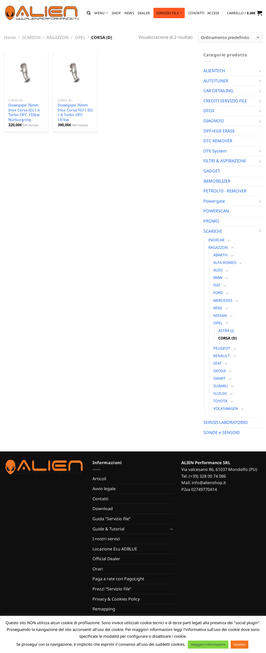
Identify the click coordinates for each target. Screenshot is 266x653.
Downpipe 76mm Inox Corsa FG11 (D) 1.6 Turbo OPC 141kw (75, 112)
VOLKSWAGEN (225, 408)
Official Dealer (106, 559)
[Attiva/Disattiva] (260, 71)
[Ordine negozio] (230, 37)
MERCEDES (222, 300)
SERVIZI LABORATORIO (225, 422)
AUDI (218, 270)
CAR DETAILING (218, 91)
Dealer (144, 13)
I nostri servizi (106, 539)
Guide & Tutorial (108, 529)
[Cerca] (89, 13)
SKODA (219, 370)
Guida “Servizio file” (111, 519)
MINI (217, 307)
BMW (217, 277)
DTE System (215, 151)
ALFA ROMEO (224, 262)
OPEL (80, 37)
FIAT (217, 285)
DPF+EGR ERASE (219, 131)
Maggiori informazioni (208, 644)
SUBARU (220, 385)
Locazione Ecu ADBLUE (114, 549)
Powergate (214, 201)
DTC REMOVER (217, 141)
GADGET (211, 171)
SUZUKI (220, 393)
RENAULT (221, 355)
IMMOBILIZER (216, 181)
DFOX (208, 111)
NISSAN (220, 315)
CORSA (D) (227, 338)
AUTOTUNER (215, 81)
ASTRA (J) (226, 330)
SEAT (217, 363)
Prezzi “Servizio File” (111, 589)
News (129, 13)
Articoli (99, 479)
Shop (116, 13)
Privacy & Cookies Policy (116, 599)
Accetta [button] (239, 644)
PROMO (211, 221)
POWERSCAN (216, 211)
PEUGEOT (221, 348)
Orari (97, 569)
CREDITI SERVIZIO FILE (225, 101)
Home (10, 37)
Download (102, 508)
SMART (219, 378)
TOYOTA (220, 400)
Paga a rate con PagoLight (118, 579)
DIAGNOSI (213, 121)
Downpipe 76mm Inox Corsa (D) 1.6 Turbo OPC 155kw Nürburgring (24, 112)
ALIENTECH (214, 71)
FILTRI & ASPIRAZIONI (224, 161)
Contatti (196, 13)
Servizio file (169, 12)
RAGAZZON (57, 37)
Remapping (103, 609)
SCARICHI (31, 37)
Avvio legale (104, 488)
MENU (101, 12)
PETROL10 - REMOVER (225, 191)
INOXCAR (216, 239)
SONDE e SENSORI (221, 432)
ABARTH (220, 254)
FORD (218, 292)
